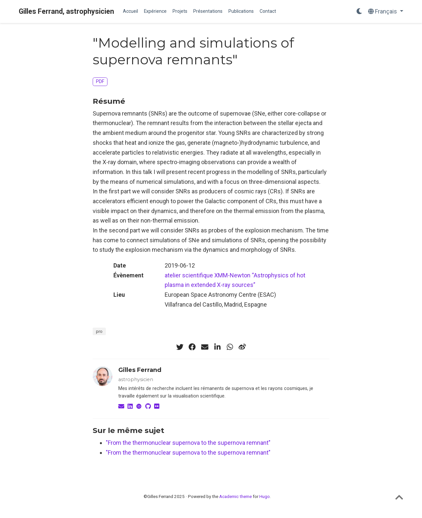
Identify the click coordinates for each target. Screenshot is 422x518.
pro (99, 331)
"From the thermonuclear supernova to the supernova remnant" (188, 442)
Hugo (264, 496)
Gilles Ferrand (139, 370)
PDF (100, 81)
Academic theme (235, 496)
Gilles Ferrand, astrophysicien (66, 11)
